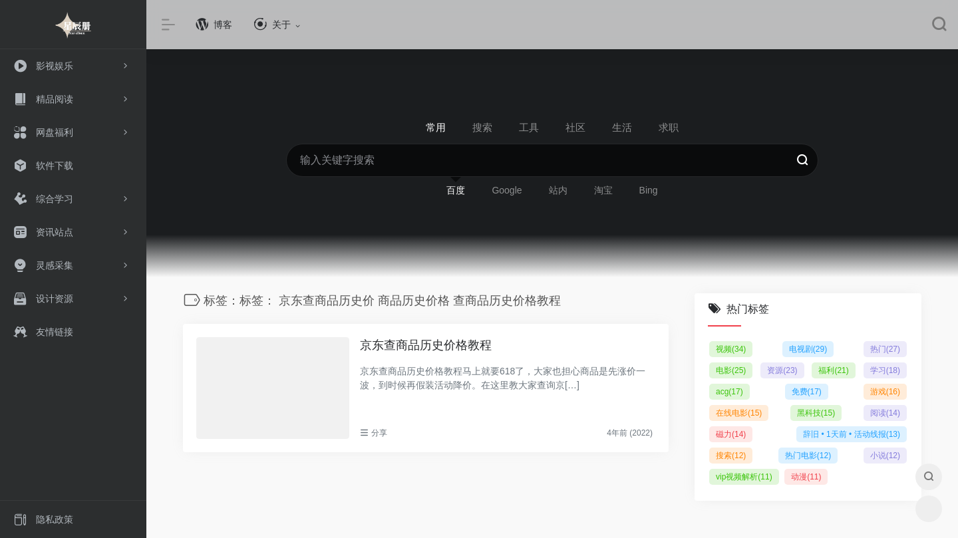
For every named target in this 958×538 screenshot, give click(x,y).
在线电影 (739, 413)
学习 (885, 370)
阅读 (885, 413)
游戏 (885, 391)
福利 (833, 370)
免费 (807, 391)
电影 (731, 370)
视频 (731, 349)
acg (729, 391)
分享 (379, 433)
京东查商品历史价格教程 (426, 345)
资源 (782, 370)
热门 (885, 349)
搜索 (731, 455)
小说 (885, 455)
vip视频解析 (744, 476)
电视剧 (808, 349)
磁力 (731, 434)
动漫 (806, 476)
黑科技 (816, 413)
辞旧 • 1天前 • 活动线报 (851, 434)
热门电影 (808, 455)
